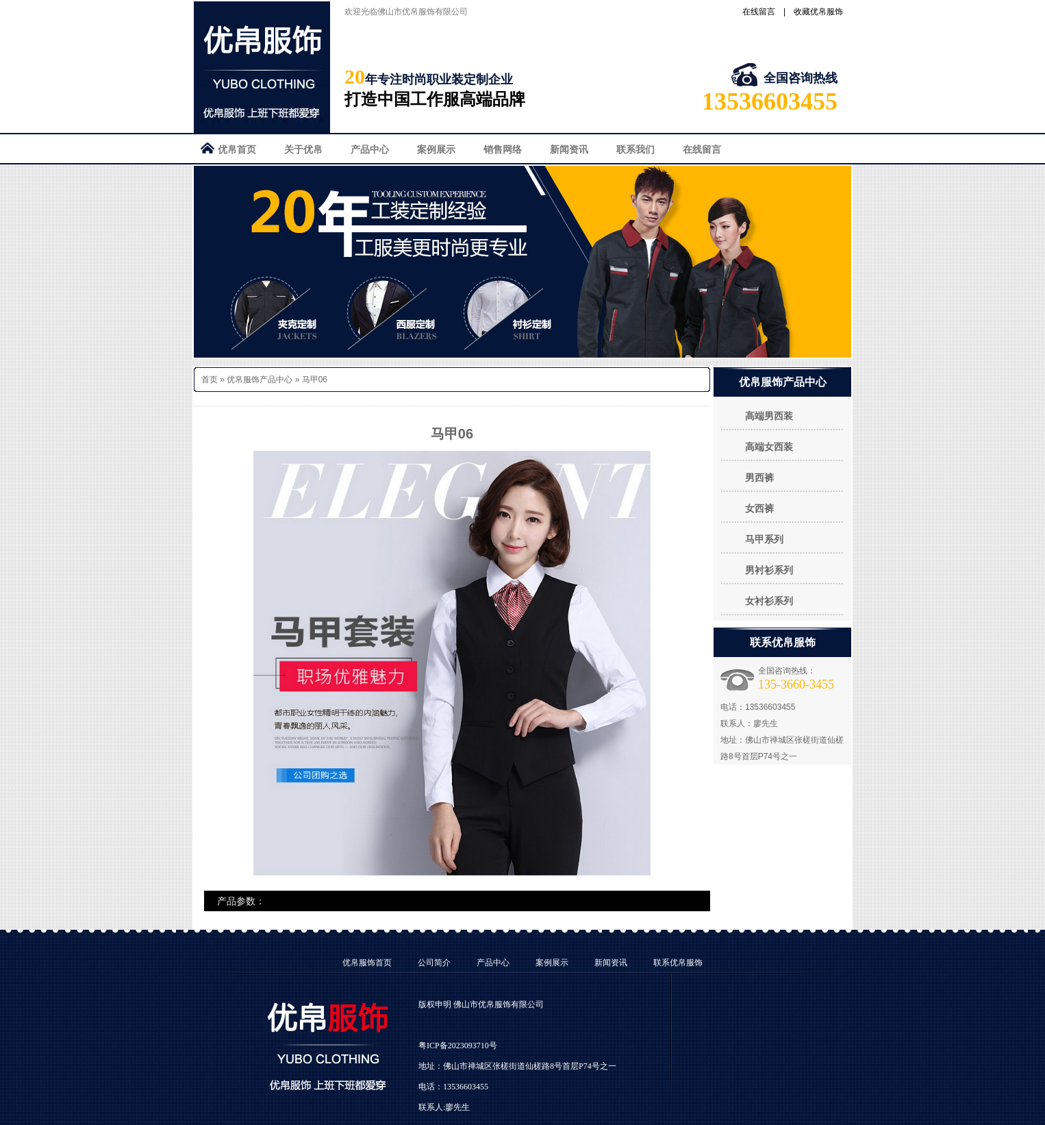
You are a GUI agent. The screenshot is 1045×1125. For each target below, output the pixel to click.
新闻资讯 (569, 149)
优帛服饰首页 (367, 962)
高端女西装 (769, 446)
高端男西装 (769, 415)
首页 (209, 379)
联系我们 (635, 149)
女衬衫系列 (769, 600)
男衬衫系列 (769, 570)
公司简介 (434, 962)
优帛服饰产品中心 (259, 379)
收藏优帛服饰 (818, 11)
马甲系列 (764, 539)
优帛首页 (237, 149)
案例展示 (436, 149)
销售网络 (502, 149)
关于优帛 (303, 149)
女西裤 (759, 508)
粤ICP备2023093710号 (457, 1045)
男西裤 (759, 477)
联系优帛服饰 (678, 962)
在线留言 (758, 11)
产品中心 (370, 149)
